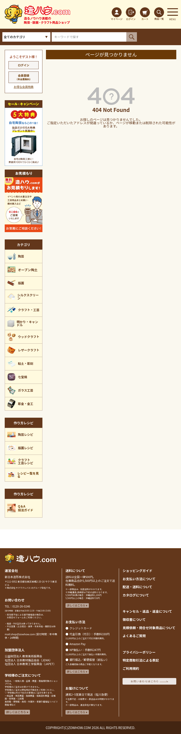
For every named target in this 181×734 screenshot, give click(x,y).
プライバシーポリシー (139, 652)
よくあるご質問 (134, 635)
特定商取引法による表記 (141, 660)
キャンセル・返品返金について (147, 611)
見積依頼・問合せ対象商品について (149, 627)
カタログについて (136, 595)
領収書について (134, 619)
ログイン (23, 65)
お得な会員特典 (23, 87)
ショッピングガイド (137, 570)
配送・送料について (137, 586)
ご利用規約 (131, 668)
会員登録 (23, 77)
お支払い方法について (139, 578)
